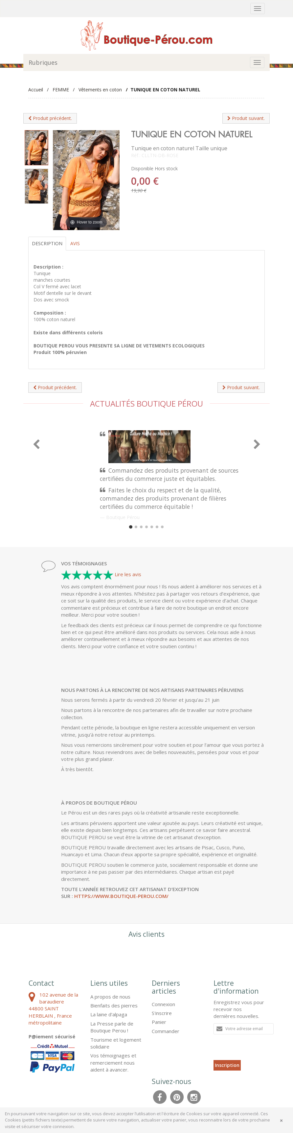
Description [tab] (47, 243)
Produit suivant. (246, 118)
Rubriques (43, 62)
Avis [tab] (75, 243)
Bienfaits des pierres (114, 1005)
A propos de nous (110, 996)
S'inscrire (162, 1013)
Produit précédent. (50, 118)
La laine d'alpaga (108, 1014)
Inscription (227, 1065)
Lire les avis (128, 574)
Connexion (163, 1004)
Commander (165, 1031)
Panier (159, 1022)
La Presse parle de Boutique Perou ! (111, 1027)
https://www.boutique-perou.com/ (121, 896)
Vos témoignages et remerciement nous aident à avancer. (113, 1062)
